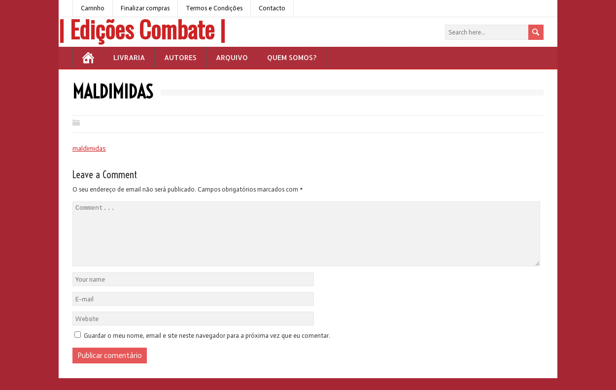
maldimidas (89, 148)
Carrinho (92, 8)
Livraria (129, 57)
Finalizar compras (145, 8)
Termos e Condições (214, 8)
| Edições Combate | (142, 28)
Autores (180, 57)
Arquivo (232, 57)
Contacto (272, 8)
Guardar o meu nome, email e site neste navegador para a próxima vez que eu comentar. (207, 347)
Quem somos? (291, 57)
